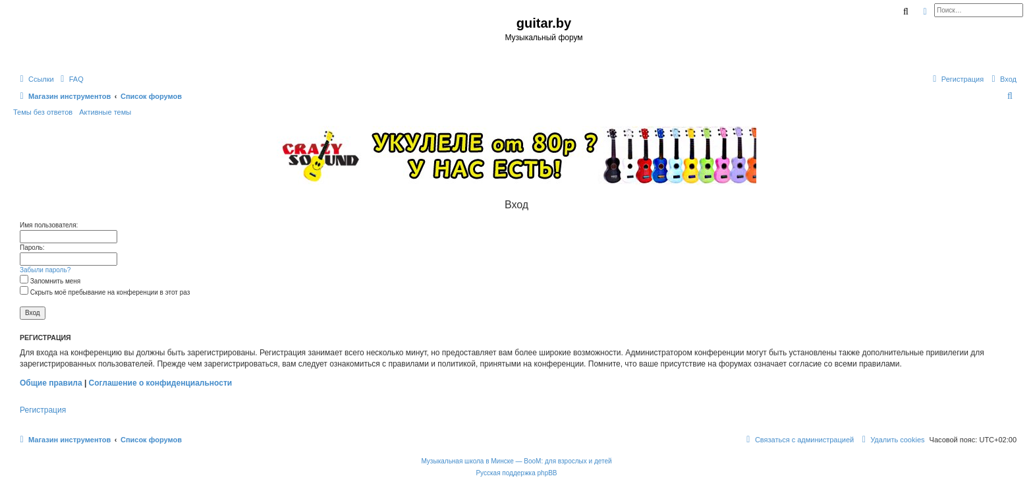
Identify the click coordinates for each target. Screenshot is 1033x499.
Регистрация (43, 410)
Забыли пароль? (45, 270)
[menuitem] (70, 79)
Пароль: (32, 247)
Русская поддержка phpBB (516, 473)
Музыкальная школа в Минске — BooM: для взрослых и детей (516, 461)
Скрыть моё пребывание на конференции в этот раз (105, 292)
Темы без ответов (42, 112)
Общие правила (51, 383)
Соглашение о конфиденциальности (161, 383)
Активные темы (105, 112)
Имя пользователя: (49, 225)
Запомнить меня (50, 281)
